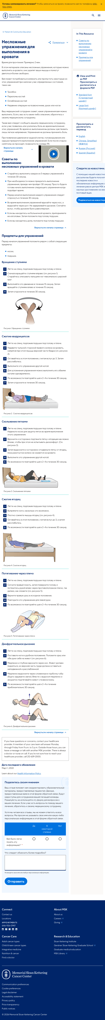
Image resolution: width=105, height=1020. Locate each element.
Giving (57, 922)
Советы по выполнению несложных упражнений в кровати (85, 46)
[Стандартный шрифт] (86, 98)
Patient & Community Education (18, 32)
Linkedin (16, 929)
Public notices (8, 1008)
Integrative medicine (11, 949)
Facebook (6, 929)
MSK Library (59, 953)
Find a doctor (8, 957)
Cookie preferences (11, 988)
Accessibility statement (12, 996)
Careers (58, 918)
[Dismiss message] (101, 5)
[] (87, 148)
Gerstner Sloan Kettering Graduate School (74, 945)
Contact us (7, 914)
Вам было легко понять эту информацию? (14, 842)
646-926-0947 (9, 925)
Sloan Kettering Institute (65, 941)
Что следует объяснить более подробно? (25, 853)
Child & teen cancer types (14, 945)
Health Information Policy (29, 773)
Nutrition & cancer (10, 953)
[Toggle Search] (93, 16)
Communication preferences (15, 984)
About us (58, 914)
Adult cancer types (10, 941)
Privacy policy (8, 1000)
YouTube (13, 929)
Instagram (3, 929)
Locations (6, 918)
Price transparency (10, 1004)
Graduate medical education (67, 949)
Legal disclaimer (9, 992)
